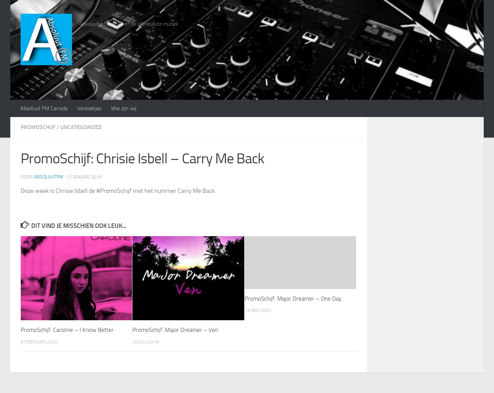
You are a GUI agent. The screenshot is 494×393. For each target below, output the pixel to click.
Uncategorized (81, 127)
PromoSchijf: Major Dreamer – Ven (175, 329)
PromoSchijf (38, 127)
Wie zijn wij (123, 108)
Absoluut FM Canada (44, 108)
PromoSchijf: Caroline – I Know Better (67, 329)
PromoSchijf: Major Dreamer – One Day (293, 298)
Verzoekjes (89, 108)
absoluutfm (48, 177)
